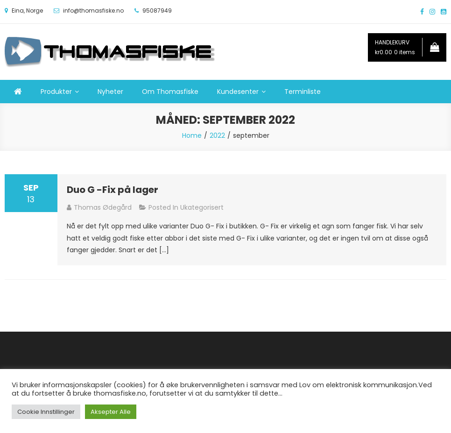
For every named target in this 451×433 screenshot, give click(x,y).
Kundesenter (238, 91)
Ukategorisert (202, 207)
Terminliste (302, 91)
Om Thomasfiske (170, 91)
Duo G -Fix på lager (112, 189)
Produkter (56, 91)
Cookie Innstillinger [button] (46, 411)
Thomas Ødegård (103, 207)
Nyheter (110, 91)
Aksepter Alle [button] (111, 411)
